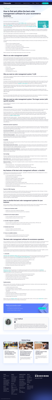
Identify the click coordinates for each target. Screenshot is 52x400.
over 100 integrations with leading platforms (22, 256)
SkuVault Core (6, 269)
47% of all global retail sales (31, 26)
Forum (20, 390)
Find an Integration (21, 375)
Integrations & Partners (27, 3)
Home (4, 7)
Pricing (33, 3)
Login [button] (43, 0)
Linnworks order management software (10, 255)
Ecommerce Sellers (6, 388)
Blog (6, 7)
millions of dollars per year (15, 115)
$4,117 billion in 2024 (22, 23)
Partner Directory (21, 376)
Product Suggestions (22, 392)
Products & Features (18, 3)
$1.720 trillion (9, 25)
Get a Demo (28, 382)
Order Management (7, 8)
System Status (21, 391)
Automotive (12, 375)
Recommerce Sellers (6, 391)
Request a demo (45, 3)
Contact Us (28, 381)
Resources (38, 3)
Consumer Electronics (14, 376)
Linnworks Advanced (6, 375)
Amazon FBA (5, 390)
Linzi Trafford (11, 17)
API (19, 389)
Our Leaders (28, 376)
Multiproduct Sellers (6, 389)
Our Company (29, 375)
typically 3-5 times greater (23, 83)
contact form (41, 298)
